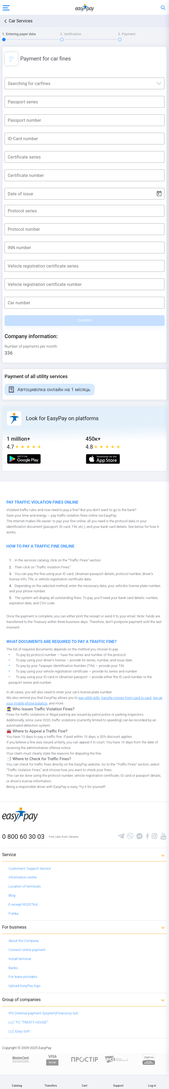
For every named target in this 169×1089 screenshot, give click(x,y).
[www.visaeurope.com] (52, 1059)
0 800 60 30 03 (23, 836)
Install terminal (20, 959)
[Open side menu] (6, 7)
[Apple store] (103, 459)
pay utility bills (89, 698)
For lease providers (23, 977)
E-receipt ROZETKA (23, 904)
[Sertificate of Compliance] (117, 1059)
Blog (12, 895)
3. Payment (126, 34)
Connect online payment (27, 950)
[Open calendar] (159, 193)
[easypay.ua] (84, 7)
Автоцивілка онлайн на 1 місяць (53, 389)
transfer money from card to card (126, 698)
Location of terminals (25, 886)
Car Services (21, 20)
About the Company (24, 941)
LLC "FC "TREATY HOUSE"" (28, 1022)
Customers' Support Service (30, 869)
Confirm (84, 320)
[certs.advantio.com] (149, 1059)
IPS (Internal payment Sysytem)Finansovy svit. (44, 1013)
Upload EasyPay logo (24, 986)
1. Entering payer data (19, 34)
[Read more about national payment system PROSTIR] (84, 1059)
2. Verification (70, 34)
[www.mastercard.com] (20, 1059)
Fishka (13, 914)
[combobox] (84, 82)
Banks (13, 968)
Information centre (23, 877)
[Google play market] (24, 459)
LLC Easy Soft (19, 1031)
